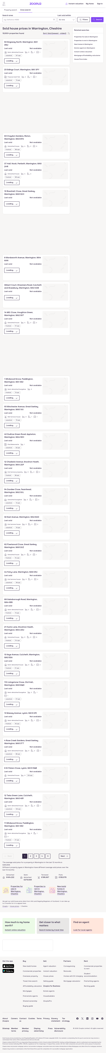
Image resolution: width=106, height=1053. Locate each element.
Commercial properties (32, 971)
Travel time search (30, 981)
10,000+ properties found (13, 33)
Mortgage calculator (72, 981)
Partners (67, 961)
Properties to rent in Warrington (85, 40)
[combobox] (29, 18)
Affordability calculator (32, 986)
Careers (14, 1018)
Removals (67, 971)
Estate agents (48, 991)
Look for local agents (82, 930)
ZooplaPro (47, 1001)
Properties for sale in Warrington (86, 37)
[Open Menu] (3, 4)
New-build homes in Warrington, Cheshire (62, 890)
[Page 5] (47, 856)
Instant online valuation (83, 51)
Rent (86, 961)
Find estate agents (30, 996)
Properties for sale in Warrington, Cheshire (17, 890)
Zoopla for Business (51, 986)
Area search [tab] (25, 10)
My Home (90, 4)
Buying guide (28, 1006)
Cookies (31, 1018)
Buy (24, 961)
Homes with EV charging (73, 976)
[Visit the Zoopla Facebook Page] (77, 1019)
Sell (45, 961)
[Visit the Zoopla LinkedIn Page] (87, 1019)
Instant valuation (74, 3)
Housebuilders (49, 996)
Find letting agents (91, 981)
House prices (14, 906)
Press (50, 1028)
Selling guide (48, 981)
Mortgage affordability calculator (87, 55)
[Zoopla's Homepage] (35, 4)
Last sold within (64, 15)
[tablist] (17, 9)
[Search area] (29, 19)
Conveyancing (69, 966)
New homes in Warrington (83, 44)
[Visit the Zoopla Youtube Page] (97, 1019)
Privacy (46, 1018)
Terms (39, 1018)
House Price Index (80, 59)
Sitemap (6, 1028)
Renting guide (89, 986)
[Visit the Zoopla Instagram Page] (92, 1019)
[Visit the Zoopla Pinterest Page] (102, 1019)
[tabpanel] (53, 18)
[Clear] (54, 19)
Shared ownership (30, 1001)
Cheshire (24, 906)
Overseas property (30, 976)
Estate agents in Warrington (84, 48)
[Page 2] (30, 856)
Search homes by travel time (51, 930)
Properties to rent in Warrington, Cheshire (39, 890)
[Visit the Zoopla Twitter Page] (82, 1019)
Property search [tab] (10, 10)
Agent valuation (49, 966)
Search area (7, 15)
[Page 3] (36, 856)
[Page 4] (42, 856)
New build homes (29, 966)
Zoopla (5, 906)
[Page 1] (24, 856)
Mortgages (27, 991)
